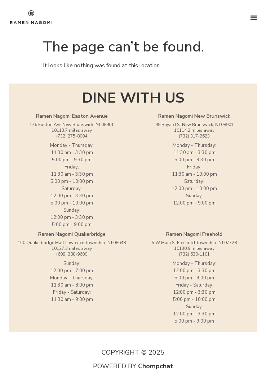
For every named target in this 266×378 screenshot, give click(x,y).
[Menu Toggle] (253, 17)
